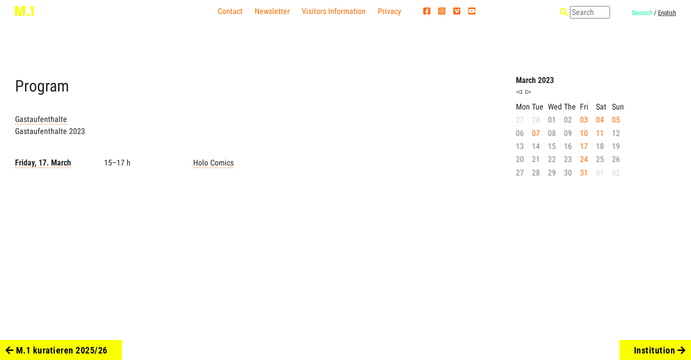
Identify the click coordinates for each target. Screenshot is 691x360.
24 (584, 159)
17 (584, 146)
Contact (230, 11)
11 (600, 133)
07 (536, 133)
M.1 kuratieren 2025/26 (57, 350)
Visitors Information (334, 11)
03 (584, 119)
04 (600, 119)
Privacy (389, 11)
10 (584, 133)
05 (616, 119)
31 (584, 173)
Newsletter (272, 11)
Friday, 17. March (43, 163)
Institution (660, 350)
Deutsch (642, 12)
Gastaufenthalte (41, 119)
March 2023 (535, 80)
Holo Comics (213, 163)
